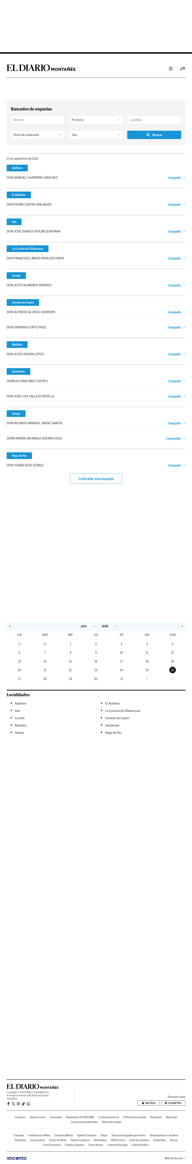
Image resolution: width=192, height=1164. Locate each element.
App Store (150, 1103)
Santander (18, 371)
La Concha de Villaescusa (27, 249)
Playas (103, 1135)
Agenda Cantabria (86, 1135)
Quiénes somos (38, 1117)
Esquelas (19, 1135)
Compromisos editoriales (84, 1122)
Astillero (17, 168)
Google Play (173, 1103)
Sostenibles (159, 1140)
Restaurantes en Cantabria (164, 1135)
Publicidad (156, 1117)
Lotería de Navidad (117, 1144)
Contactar (20, 1117)
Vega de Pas (19, 456)
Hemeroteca (100, 1140)
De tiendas (20, 1140)
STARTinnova (118, 1140)
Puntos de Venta (57, 1140)
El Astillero (19, 195)
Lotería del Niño (140, 1144)
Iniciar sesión (170, 68)
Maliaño (17, 344)
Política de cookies (111, 1122)
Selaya (16, 413)
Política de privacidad (134, 1117)
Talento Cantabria (80, 1140)
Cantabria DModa (63, 1135)
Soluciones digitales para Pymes (129, 1135)
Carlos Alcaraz (95, 1144)
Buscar (154, 135)
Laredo (16, 275)
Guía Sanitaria (37, 1140)
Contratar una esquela (96, 478)
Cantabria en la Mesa (39, 1135)
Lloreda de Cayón (23, 302)
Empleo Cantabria (74, 1144)
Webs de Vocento (175, 1158)
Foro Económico (52, 1144)
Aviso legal (56, 1117)
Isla (14, 222)
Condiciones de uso (108, 1117)
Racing (173, 1140)
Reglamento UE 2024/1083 (80, 1117)
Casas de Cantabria (139, 1140)
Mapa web (171, 1117)
